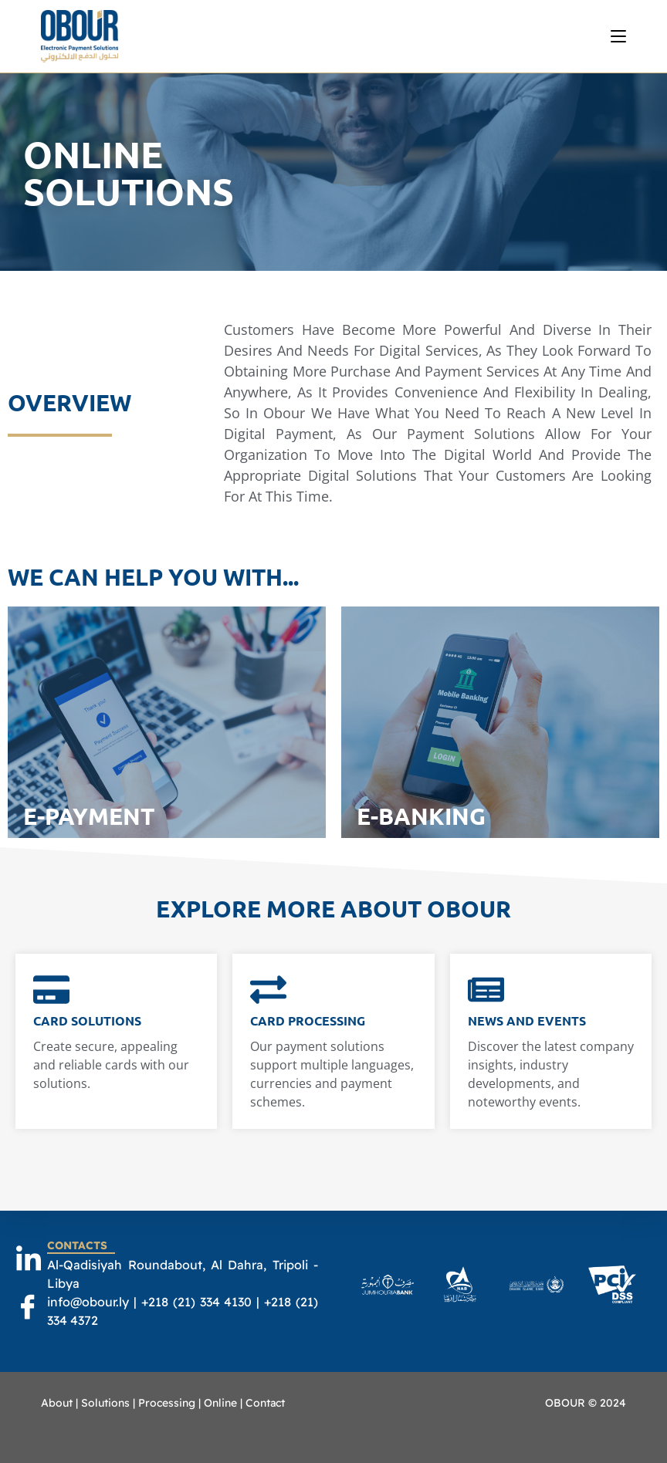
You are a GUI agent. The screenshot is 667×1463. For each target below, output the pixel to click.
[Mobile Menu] (618, 36)
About (57, 1403)
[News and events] (486, 991)
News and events (527, 1020)
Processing (166, 1403)
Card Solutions (87, 1020)
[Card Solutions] (51, 991)
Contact (265, 1403)
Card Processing (307, 1020)
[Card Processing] (268, 991)
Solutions (105, 1403)
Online (220, 1403)
